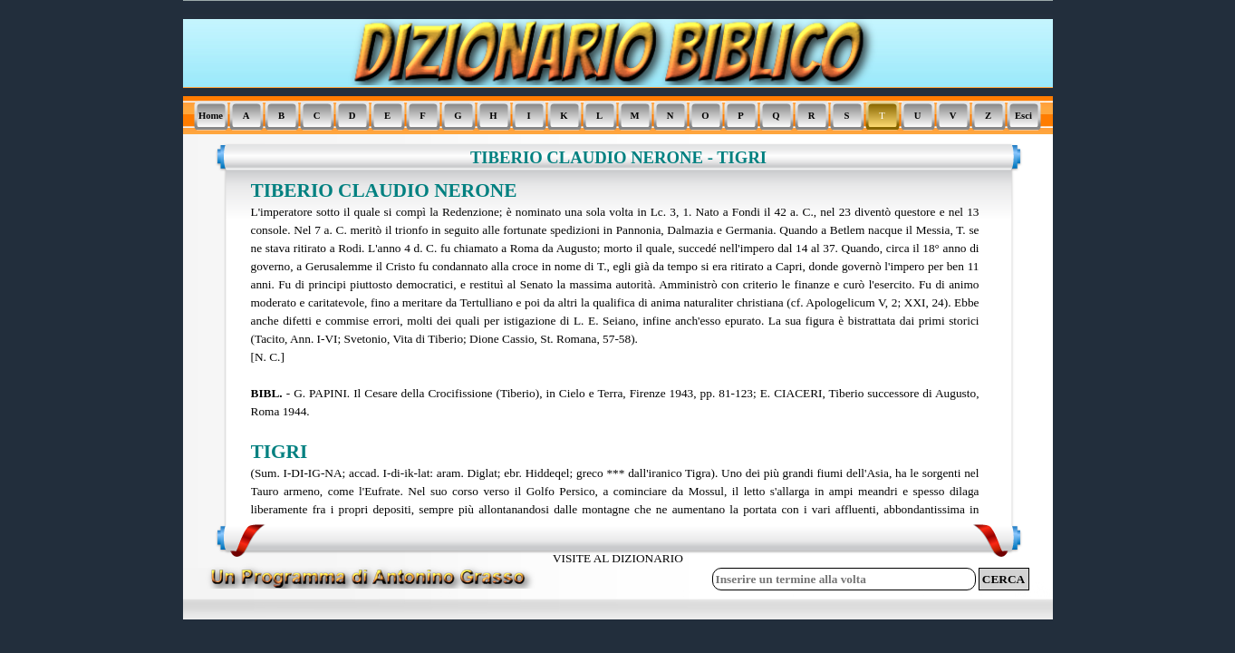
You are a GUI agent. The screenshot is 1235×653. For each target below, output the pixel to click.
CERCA (1003, 579)
